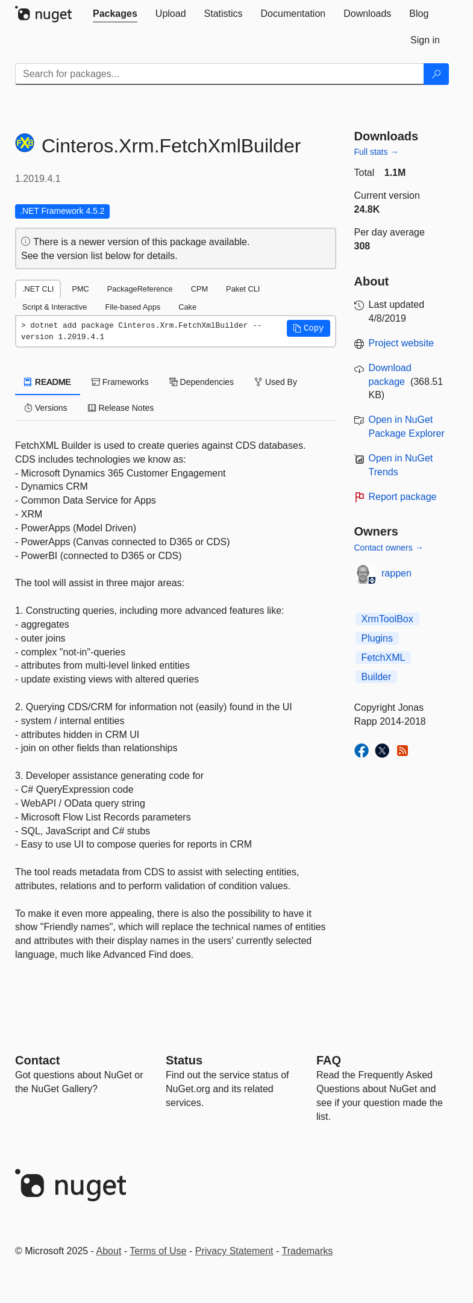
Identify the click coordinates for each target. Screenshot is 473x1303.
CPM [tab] (199, 288)
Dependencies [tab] (201, 382)
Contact (37, 1060)
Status (184, 1060)
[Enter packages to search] (219, 74)
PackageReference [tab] (140, 288)
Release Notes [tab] (121, 408)
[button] (308, 328)
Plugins (377, 638)
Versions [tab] (45, 408)
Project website (401, 343)
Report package (403, 497)
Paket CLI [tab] (243, 288)
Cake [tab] (187, 306)
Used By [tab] (275, 382)
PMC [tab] (80, 288)
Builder (377, 677)
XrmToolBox (387, 619)
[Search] (436, 74)
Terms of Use (158, 1251)
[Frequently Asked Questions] (328, 1060)
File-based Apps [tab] (132, 306)
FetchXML (384, 657)
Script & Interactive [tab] (54, 306)
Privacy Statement (234, 1251)
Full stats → (376, 152)
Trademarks (307, 1251)
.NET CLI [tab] (38, 288)
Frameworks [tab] (120, 382)
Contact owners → (389, 547)
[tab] (115, 14)
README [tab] (47, 382)
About (109, 1251)
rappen (396, 573)
